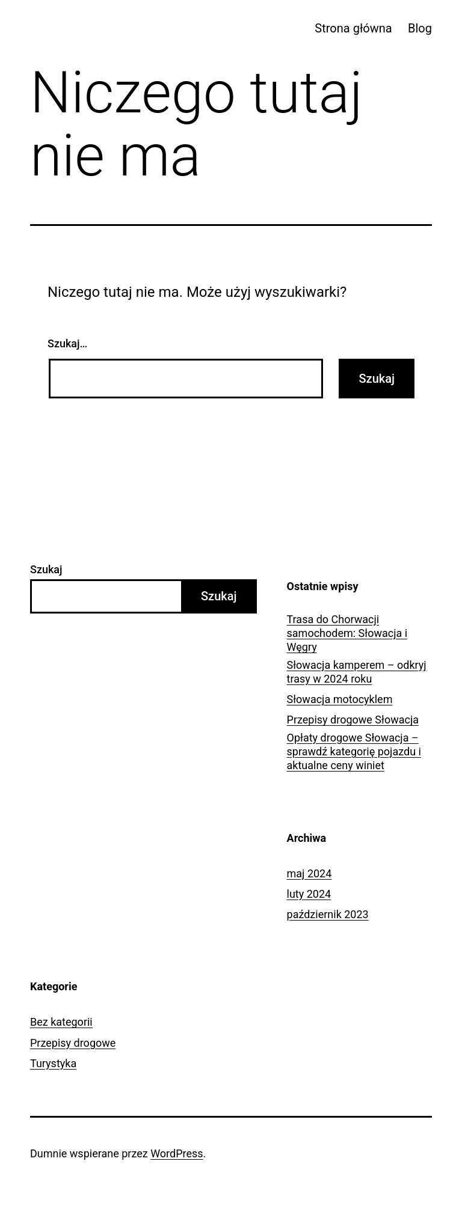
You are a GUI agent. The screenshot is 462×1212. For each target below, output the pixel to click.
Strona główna (353, 28)
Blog (420, 28)
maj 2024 (309, 873)
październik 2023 (328, 914)
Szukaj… (67, 343)
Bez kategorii (61, 1022)
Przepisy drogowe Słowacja (353, 719)
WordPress (176, 1153)
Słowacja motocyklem (340, 699)
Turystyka (53, 1063)
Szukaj (46, 569)
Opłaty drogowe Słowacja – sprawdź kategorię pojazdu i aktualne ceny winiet (354, 751)
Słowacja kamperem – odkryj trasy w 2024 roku (357, 672)
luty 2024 (309, 894)
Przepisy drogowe (73, 1043)
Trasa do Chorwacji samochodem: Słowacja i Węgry (347, 633)
